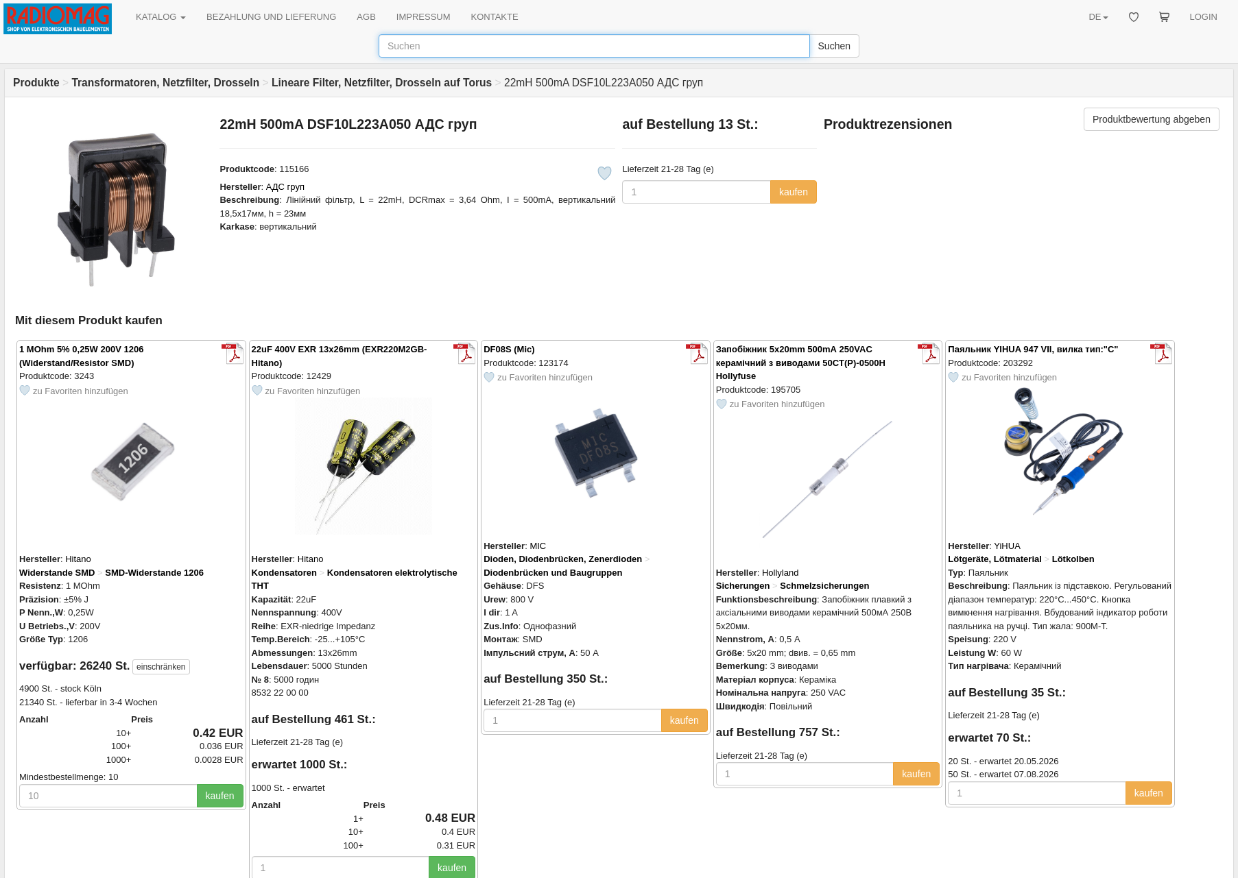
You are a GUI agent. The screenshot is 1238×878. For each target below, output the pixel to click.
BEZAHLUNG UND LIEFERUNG (271, 17)
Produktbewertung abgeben (1152, 119)
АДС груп (285, 187)
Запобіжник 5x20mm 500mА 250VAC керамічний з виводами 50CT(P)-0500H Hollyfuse (800, 362)
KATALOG (161, 17)
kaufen (793, 191)
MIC (537, 546)
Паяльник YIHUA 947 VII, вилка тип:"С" (1033, 349)
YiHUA (1007, 546)
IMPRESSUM (423, 17)
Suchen (834, 45)
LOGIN (1203, 17)
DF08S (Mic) (509, 349)
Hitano (78, 559)
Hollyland (780, 573)
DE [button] (1098, 17)
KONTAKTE (495, 17)
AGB (366, 17)
